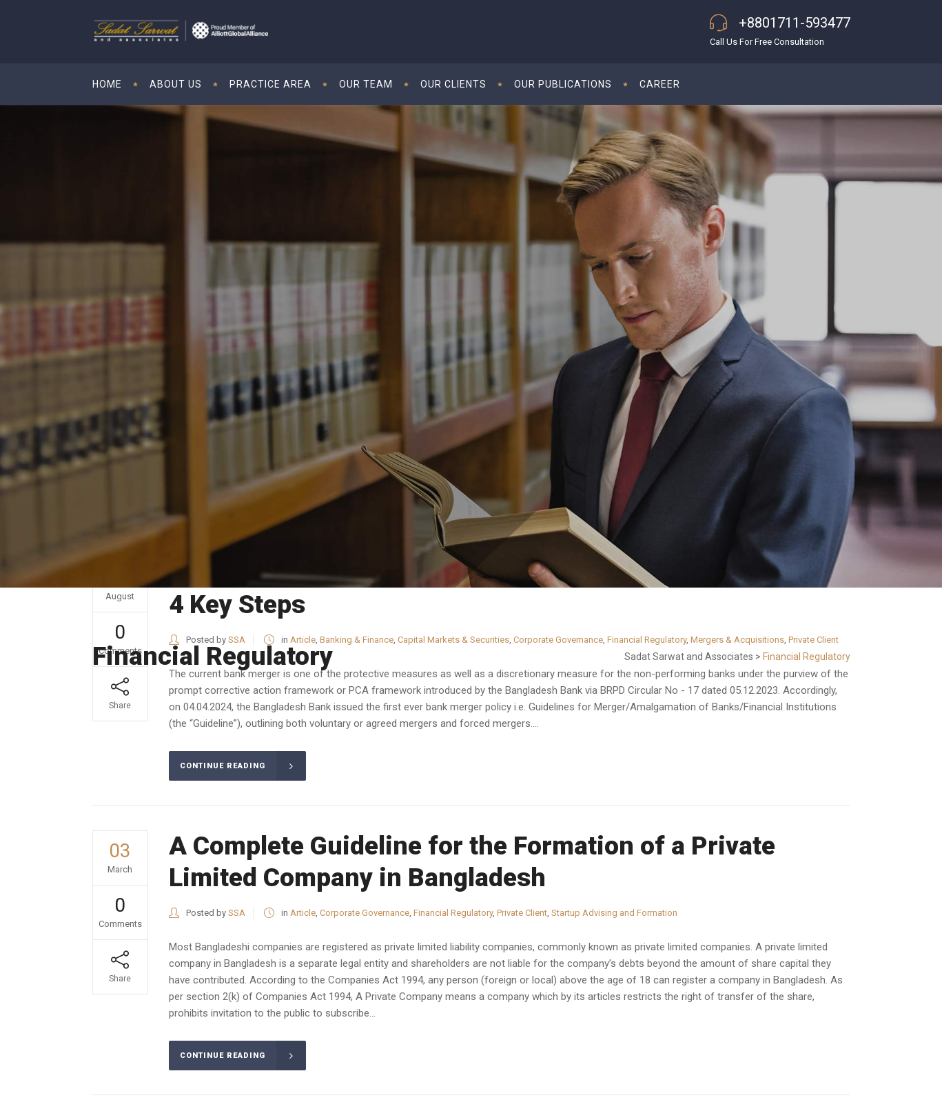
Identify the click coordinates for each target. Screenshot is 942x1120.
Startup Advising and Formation (614, 913)
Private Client (522, 913)
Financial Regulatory (453, 913)
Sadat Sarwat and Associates (688, 656)
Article (303, 913)
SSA (236, 913)
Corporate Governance (364, 913)
